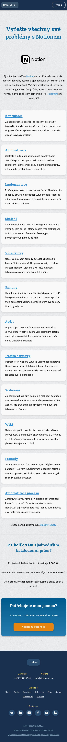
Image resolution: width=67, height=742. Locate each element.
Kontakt (40, 696)
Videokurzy (14, 253)
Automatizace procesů (22, 493)
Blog (50, 692)
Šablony (11, 287)
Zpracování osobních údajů (19, 735)
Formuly (11, 459)
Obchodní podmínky (40, 735)
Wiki (9, 424)
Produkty (27, 692)
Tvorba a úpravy (17, 356)
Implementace (16, 184)
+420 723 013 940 (22, 678)
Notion (30, 76)
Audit (9, 321)
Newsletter (28, 696)
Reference (39, 692)
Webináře (12, 390)
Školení (11, 219)
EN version (54, 735)
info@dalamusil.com (44, 678)
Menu (59, 5)
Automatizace (15, 150)
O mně (58, 692)
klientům (53, 93)
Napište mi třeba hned (33, 626)
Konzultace (14, 116)
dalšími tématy (48, 524)
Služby (17, 692)
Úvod (8, 692)
